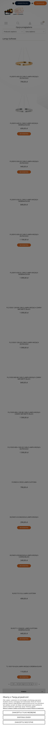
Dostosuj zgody (24, 717)
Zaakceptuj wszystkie (24, 722)
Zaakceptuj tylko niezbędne (24, 712)
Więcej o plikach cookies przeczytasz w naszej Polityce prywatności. (23, 708)
